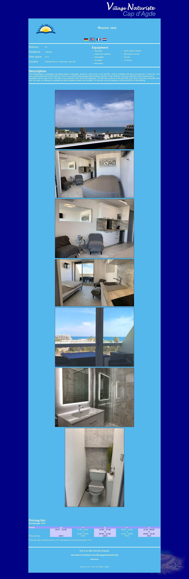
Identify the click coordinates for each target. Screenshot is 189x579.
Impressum (94, 559)
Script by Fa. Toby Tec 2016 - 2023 (94, 567)
